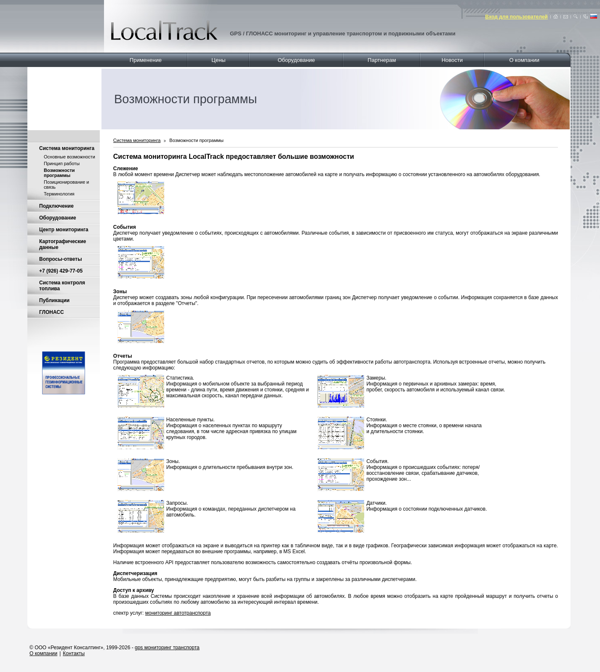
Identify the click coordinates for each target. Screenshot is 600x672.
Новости (452, 60)
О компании (524, 60)
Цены (218, 60)
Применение (146, 60)
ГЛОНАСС (51, 312)
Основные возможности (69, 156)
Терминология (59, 193)
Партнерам (382, 60)
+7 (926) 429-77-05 (61, 271)
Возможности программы (196, 140)
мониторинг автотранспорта (178, 613)
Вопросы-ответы (60, 259)
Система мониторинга (66, 148)
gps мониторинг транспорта (167, 648)
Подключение (56, 206)
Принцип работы (62, 163)
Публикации (54, 300)
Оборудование (296, 60)
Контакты (74, 653)
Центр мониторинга (63, 230)
